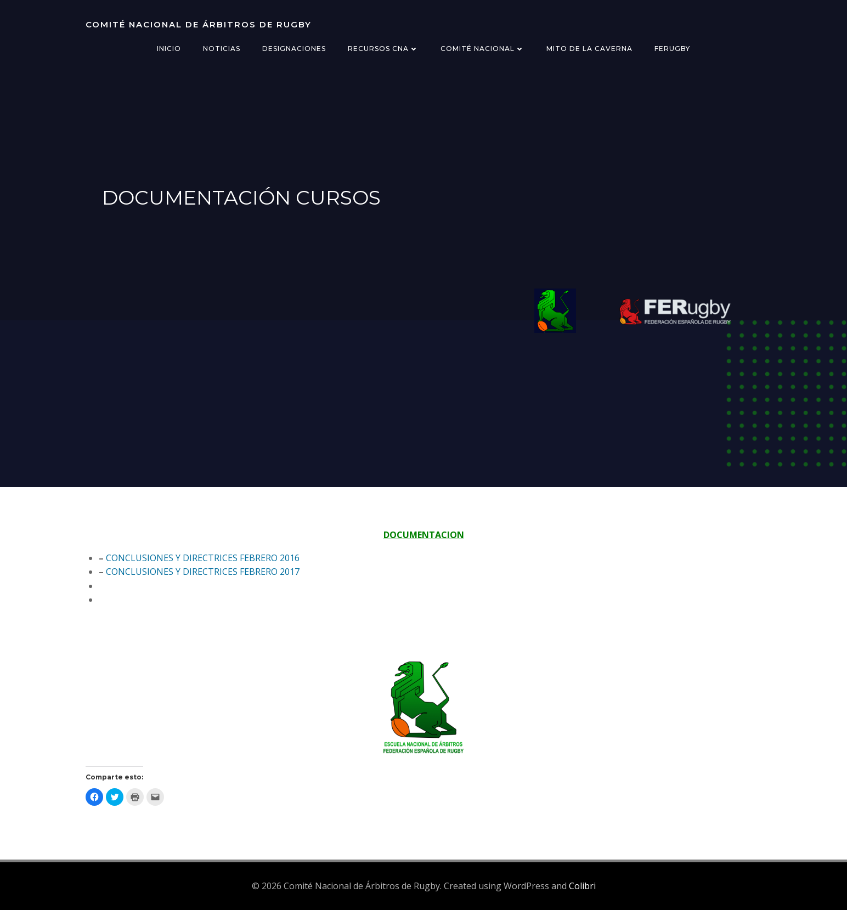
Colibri (582, 886)
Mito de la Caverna (589, 48)
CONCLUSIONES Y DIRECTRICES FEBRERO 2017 (203, 572)
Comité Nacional (482, 48)
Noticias (221, 48)
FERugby (672, 48)
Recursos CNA (383, 48)
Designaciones (294, 48)
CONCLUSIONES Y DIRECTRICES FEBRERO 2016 (203, 558)
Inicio (169, 48)
